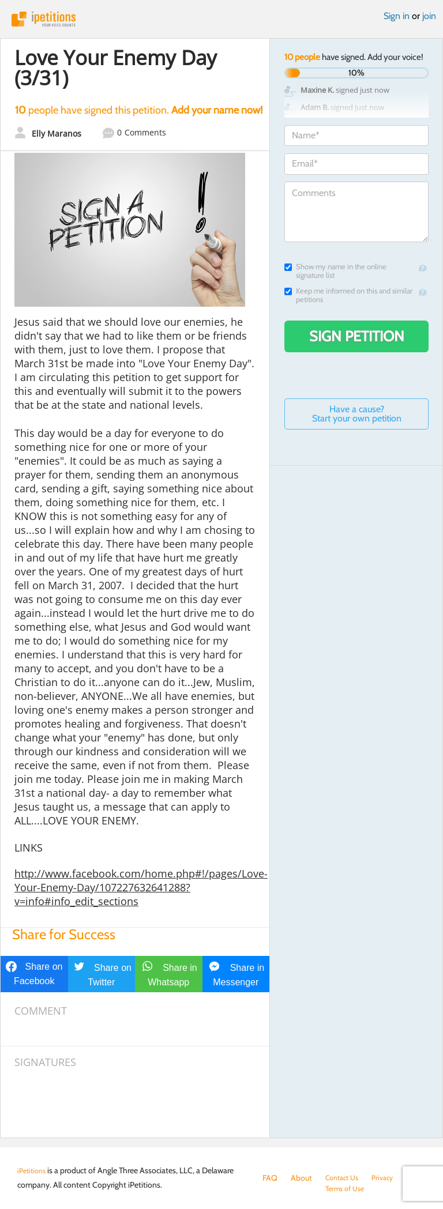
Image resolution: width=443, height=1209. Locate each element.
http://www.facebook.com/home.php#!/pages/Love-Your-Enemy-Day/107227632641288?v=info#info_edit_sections (141, 887)
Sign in (397, 15)
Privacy (389, 1178)
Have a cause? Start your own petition (356, 414)
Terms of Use (284, 1189)
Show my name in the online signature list (335, 271)
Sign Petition (356, 336)
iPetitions (221, 19)
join (429, 15)
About (301, 1178)
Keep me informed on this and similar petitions (348, 295)
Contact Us (344, 1178)
